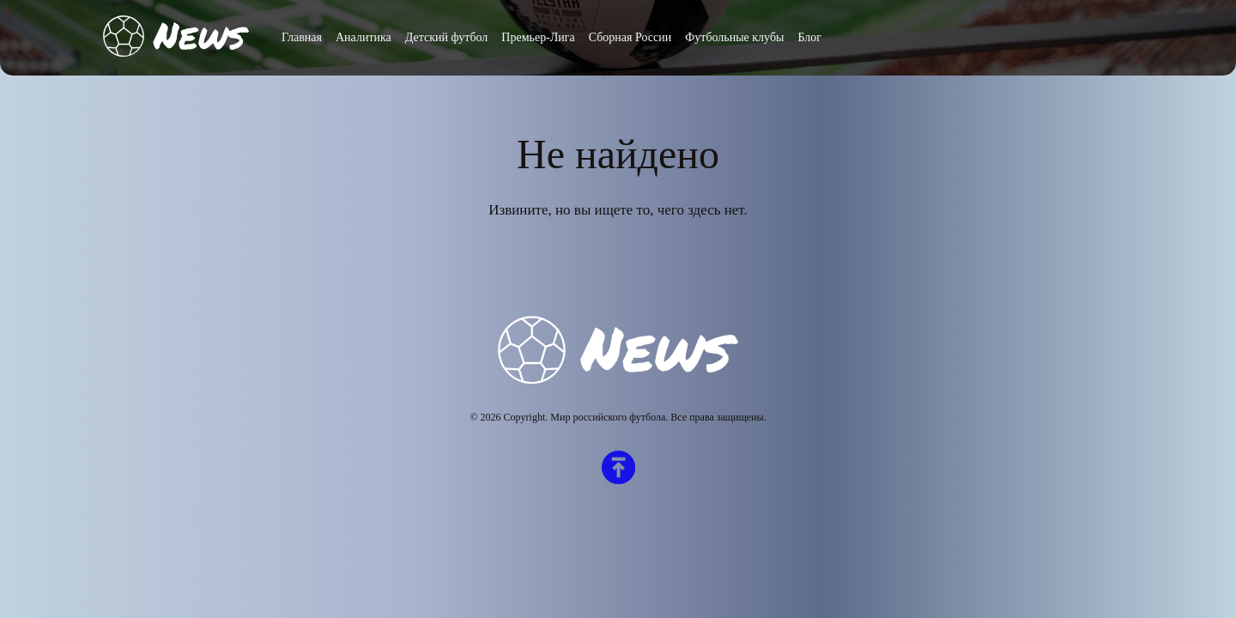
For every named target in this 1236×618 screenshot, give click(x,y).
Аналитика (363, 37)
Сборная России (630, 37)
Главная (302, 37)
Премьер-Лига (537, 37)
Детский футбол (446, 37)
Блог (809, 37)
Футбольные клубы (734, 37)
